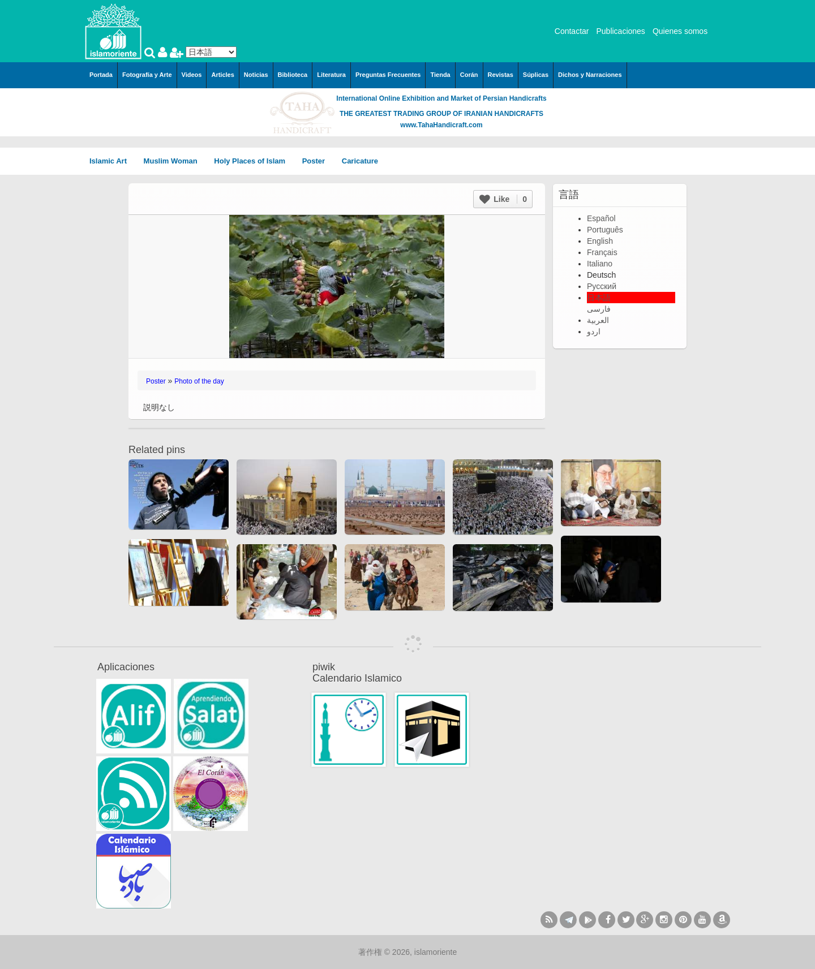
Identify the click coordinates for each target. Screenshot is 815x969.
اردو (593, 331)
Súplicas (535, 74)
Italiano (599, 263)
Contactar (572, 31)
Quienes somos (680, 31)
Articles (222, 74)
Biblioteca (293, 74)
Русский (601, 286)
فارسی (599, 309)
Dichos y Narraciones (590, 74)
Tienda (440, 74)
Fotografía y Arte (147, 74)
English (600, 241)
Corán (469, 74)
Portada (101, 74)
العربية (598, 320)
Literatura (331, 74)
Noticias (256, 74)
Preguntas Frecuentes (388, 74)
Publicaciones (620, 31)
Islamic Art (112, 161)
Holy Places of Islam (253, 161)
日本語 (599, 297)
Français (602, 252)
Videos (192, 74)
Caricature (360, 161)
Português (605, 229)
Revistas (500, 74)
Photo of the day (199, 381)
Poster (317, 161)
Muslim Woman (174, 161)
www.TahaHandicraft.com (441, 125)
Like (503, 199)
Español (601, 218)
